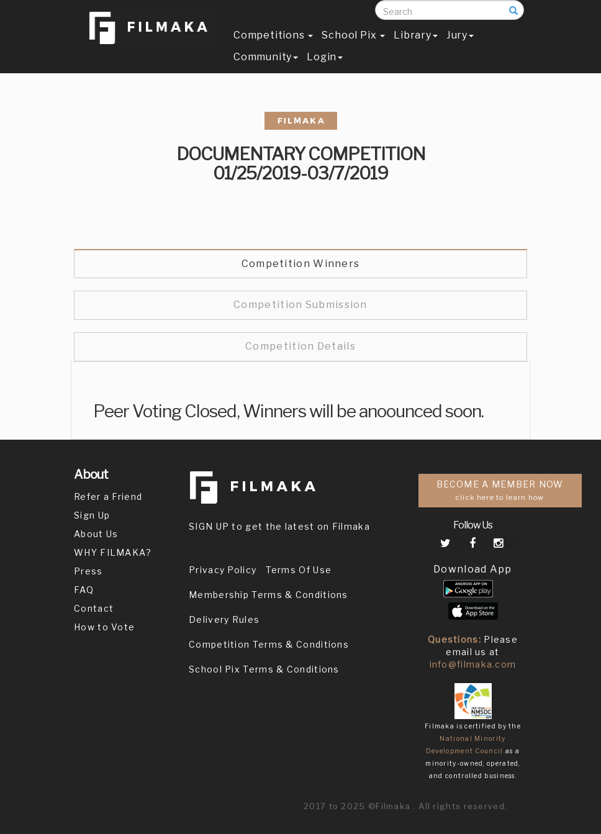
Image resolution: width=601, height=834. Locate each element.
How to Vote (104, 627)
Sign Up (92, 515)
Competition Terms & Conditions (269, 644)
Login (325, 69)
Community (265, 69)
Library (416, 47)
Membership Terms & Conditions (268, 594)
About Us (96, 533)
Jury (460, 47)
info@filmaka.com (473, 664)
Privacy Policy (222, 569)
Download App (472, 569)
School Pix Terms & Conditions (264, 669)
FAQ (84, 589)
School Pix (353, 47)
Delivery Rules (224, 619)
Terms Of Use (299, 569)
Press (88, 571)
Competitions (273, 47)
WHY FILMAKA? (113, 552)
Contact (94, 608)
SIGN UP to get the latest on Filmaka (279, 526)
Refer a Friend (108, 496)
